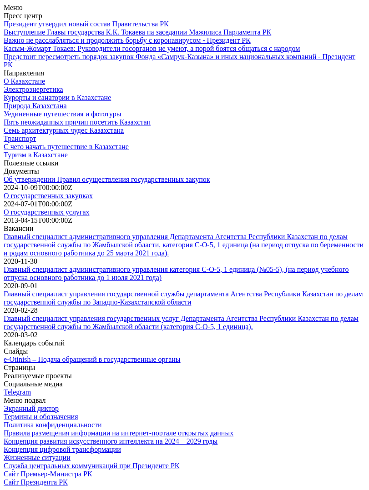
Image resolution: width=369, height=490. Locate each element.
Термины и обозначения (41, 416)
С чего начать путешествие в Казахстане (66, 146)
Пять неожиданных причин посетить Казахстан (77, 122)
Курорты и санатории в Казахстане (57, 97)
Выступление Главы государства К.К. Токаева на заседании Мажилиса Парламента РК (137, 32)
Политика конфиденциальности (53, 425)
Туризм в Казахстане (36, 155)
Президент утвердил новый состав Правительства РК (86, 24)
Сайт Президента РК (36, 482)
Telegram (17, 392)
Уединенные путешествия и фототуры (62, 114)
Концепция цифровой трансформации (62, 449)
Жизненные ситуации (37, 457)
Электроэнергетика (33, 89)
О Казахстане (24, 81)
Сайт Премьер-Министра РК (48, 474)
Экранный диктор (31, 408)
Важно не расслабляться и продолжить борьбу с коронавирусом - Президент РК (127, 40)
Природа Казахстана (35, 106)
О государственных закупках (48, 196)
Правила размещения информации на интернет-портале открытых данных (118, 433)
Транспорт (20, 138)
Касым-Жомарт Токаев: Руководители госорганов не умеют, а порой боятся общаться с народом (152, 48)
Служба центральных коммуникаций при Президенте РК (91, 466)
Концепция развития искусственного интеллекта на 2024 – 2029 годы (110, 441)
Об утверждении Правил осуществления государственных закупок (107, 179)
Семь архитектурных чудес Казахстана (64, 130)
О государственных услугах (47, 212)
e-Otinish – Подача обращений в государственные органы (92, 359)
